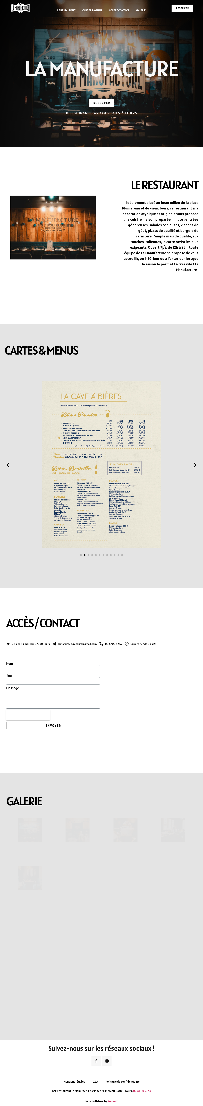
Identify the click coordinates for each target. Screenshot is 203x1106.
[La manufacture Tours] (150, 693)
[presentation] (28, 715)
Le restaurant (66, 10)
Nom (9, 663)
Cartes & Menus (92, 10)
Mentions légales (74, 1081)
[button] (182, 8)
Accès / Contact (119, 10)
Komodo (113, 1101)
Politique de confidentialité (123, 1081)
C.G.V (95, 1081)
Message (12, 688)
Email (10, 675)
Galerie (141, 10)
